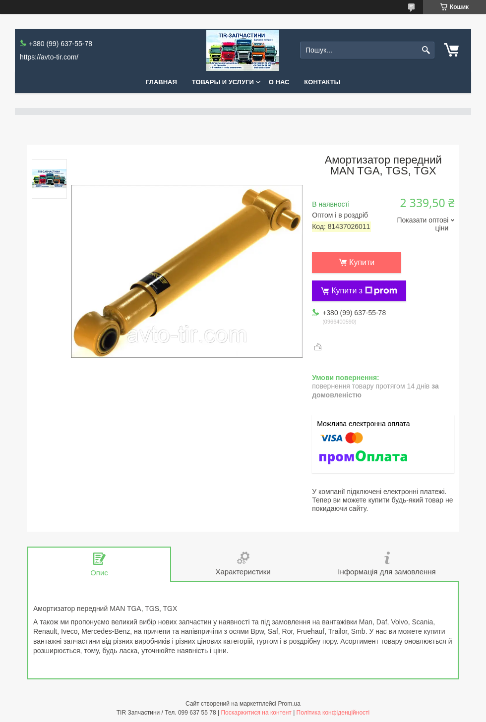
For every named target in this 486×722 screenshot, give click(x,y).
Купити (361, 262)
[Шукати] (425, 50)
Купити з (364, 290)
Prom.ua (289, 703)
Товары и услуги (223, 82)
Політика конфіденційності (333, 712)
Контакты (322, 82)
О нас (279, 82)
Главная (161, 82)
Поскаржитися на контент (256, 712)
